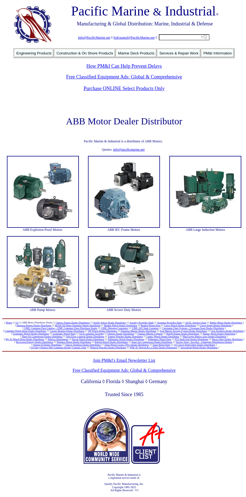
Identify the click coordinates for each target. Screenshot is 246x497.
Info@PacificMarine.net (94, 38)
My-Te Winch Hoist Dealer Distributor (25, 339)
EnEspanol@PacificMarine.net (134, 38)
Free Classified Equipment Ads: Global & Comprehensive (124, 77)
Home (9, 322)
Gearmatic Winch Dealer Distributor (31, 333)
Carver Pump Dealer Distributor (216, 325)
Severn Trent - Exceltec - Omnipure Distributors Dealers (204, 342)
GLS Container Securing (91, 333)
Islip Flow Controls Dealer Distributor (85, 336)
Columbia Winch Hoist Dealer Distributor (25, 330)
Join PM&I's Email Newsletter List (124, 360)
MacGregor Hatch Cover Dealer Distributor (204, 336)
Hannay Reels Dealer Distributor (219, 333)
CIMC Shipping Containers (114, 328)
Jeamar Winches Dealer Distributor (125, 336)
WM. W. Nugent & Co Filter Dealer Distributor (153, 347)
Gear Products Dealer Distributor (227, 330)
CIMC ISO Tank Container (145, 328)
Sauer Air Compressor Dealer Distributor (151, 342)
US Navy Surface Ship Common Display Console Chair (59, 347)
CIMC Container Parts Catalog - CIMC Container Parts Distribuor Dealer (60, 328)
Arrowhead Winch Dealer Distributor (198, 347)
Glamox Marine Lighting (150, 333)
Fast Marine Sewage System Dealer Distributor (183, 330)
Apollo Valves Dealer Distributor (109, 322)
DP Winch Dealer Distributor (102, 330)
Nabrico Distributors (58, 339)
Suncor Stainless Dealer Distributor (83, 344)
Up (17, 322)
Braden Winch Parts (151, 325)
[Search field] (184, 37)
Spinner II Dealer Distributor (47, 344)
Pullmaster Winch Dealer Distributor (126, 339)
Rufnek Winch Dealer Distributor (111, 342)
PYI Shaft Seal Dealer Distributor (191, 339)
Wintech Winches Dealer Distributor (108, 347)
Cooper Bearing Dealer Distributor (67, 330)
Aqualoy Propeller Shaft (142, 322)
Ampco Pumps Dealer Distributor (73, 322)
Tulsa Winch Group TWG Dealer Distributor (126, 344)
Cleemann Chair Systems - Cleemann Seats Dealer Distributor (193, 328)
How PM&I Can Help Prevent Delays (124, 66)
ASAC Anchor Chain (195, 322)
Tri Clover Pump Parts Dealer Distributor (194, 344)
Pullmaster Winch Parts (159, 339)
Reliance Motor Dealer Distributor (74, 342)
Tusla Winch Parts (161, 344)
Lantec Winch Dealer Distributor (162, 336)
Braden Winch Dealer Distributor (120, 325)
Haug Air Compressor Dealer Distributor (42, 336)
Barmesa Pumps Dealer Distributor (34, 325)
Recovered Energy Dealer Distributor (34, 342)
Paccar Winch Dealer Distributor (88, 339)
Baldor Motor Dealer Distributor (226, 322)
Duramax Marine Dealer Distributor (139, 330)
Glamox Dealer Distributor (120, 333)
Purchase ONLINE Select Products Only (124, 88)
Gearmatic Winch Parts (64, 333)
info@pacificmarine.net (129, 149)
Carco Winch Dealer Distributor (180, 325)
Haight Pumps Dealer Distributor (182, 333)
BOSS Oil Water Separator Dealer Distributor (77, 325)
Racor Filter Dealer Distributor (227, 339)
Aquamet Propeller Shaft (169, 322)
